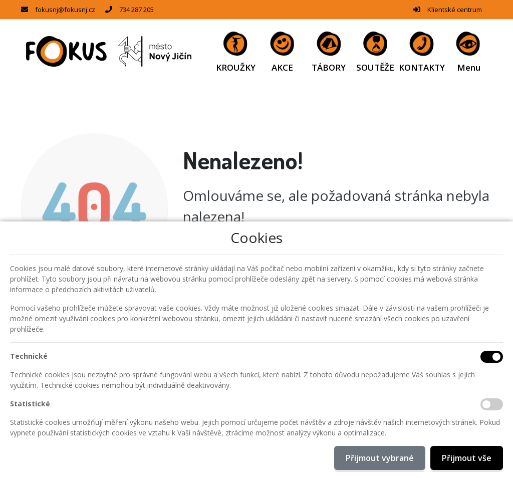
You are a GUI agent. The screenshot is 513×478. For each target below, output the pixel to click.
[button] (468, 51)
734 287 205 (136, 9)
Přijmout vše (466, 457)
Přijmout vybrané (380, 457)
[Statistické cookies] (491, 404)
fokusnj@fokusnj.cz (65, 9)
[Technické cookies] (491, 357)
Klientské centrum (454, 9)
